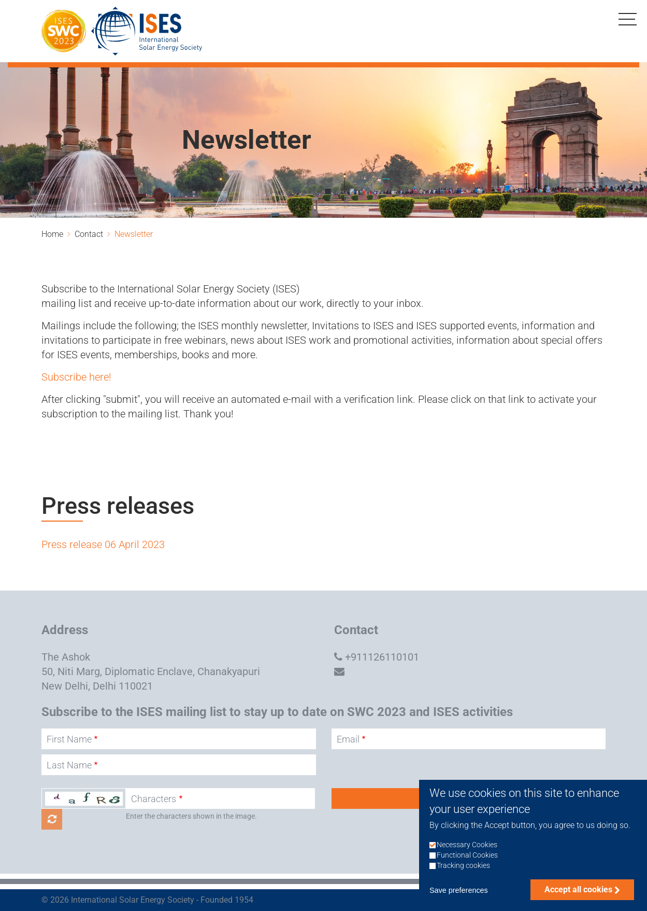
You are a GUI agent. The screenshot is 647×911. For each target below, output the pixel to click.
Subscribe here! (76, 377)
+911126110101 (382, 657)
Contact (89, 234)
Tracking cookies (463, 878)
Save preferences (458, 903)
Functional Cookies (467, 867)
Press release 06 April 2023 (103, 544)
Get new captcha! (51, 819)
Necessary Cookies (467, 857)
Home (52, 234)
